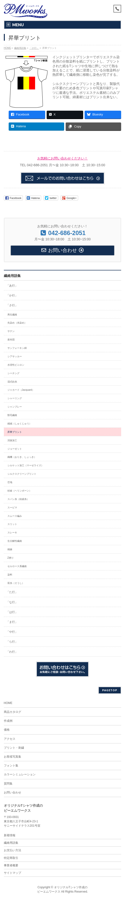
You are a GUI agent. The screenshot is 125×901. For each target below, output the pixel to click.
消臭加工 (12, 440)
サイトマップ (12, 873)
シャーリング (14, 398)
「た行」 (12, 592)
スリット (12, 524)
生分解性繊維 (14, 541)
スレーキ (12, 532)
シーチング (13, 373)
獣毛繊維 (12, 415)
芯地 (9, 482)
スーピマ (12, 507)
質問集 (8, 783)
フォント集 (11, 765)
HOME (8, 703)
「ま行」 (12, 622)
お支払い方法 (12, 850)
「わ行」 (12, 651)
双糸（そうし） (15, 583)
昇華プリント (14, 432)
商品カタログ (12, 712)
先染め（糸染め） (17, 322)
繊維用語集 (12, 276)
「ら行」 (12, 641)
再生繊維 (12, 314)
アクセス (9, 739)
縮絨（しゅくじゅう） (19, 423)
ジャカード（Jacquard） (20, 390)
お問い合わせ (12, 792)
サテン (11, 331)
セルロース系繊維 (17, 566)
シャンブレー (14, 406)
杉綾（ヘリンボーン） (19, 490)
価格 (7, 729)
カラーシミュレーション (20, 774)
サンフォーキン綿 (17, 348)
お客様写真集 (12, 756)
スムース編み (14, 516)
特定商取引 (11, 858)
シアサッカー (14, 356)
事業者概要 (11, 865)
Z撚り (10, 557)
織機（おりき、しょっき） (21, 457)
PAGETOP (109, 690)
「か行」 (12, 295)
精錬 (9, 549)
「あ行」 (12, 285)
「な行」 (12, 602)
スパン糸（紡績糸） (18, 499)
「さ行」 (12, 305)
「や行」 (12, 631)
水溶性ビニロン (15, 365)
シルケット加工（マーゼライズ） (25, 465)
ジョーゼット (14, 448)
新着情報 (9, 835)
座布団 (11, 339)
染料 (9, 574)
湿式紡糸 (12, 381)
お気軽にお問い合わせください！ (62, 158)
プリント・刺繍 (14, 747)
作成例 (8, 720)
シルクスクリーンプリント (21, 474)
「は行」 (12, 612)
